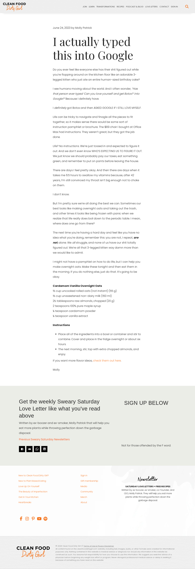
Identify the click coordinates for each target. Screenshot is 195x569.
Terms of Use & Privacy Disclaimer (99, 546)
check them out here (107, 360)
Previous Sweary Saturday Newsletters (44, 439)
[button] (21, 519)
